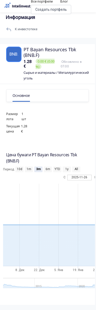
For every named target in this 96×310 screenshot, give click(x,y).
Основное (21, 95)
